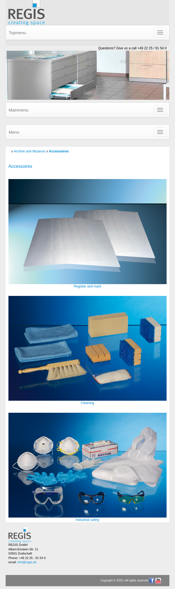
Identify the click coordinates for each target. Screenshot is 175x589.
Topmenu (17, 32)
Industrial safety (87, 520)
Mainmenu (18, 110)
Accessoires (59, 151)
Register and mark (87, 286)
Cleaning (87, 403)
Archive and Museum (30, 151)
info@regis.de (26, 562)
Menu (14, 132)
